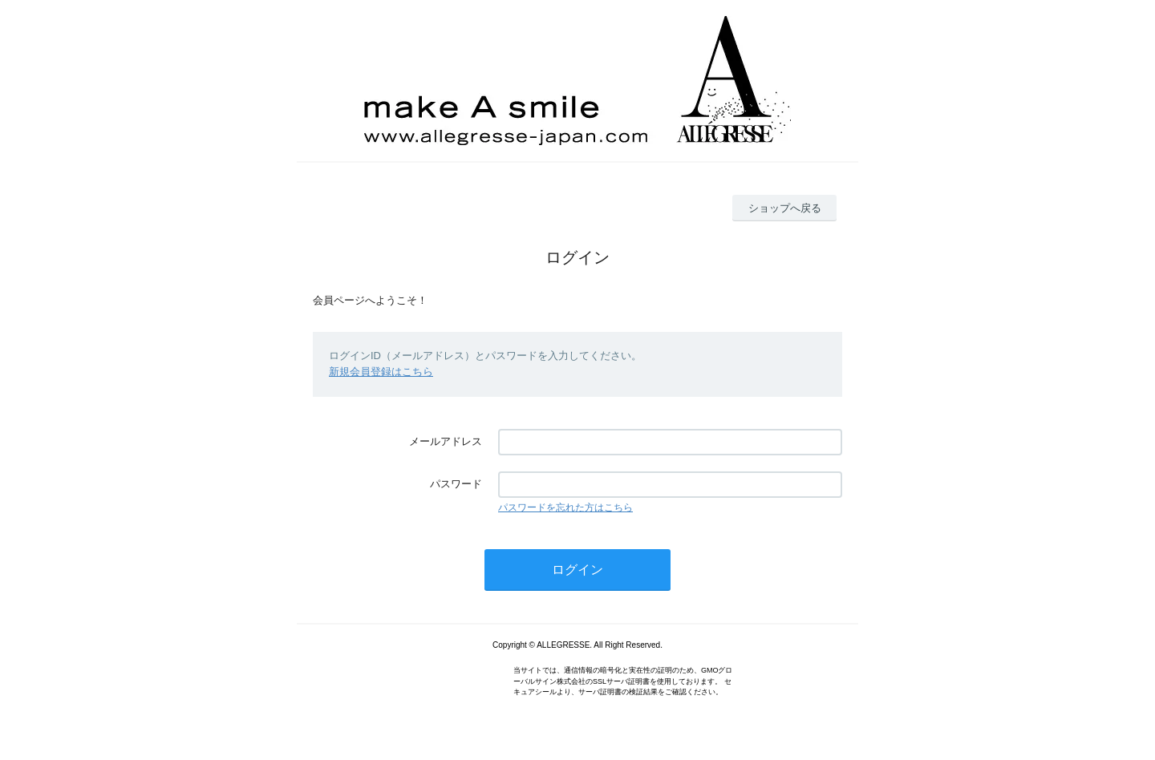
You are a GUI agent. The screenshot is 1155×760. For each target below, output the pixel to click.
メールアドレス (445, 441)
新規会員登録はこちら (381, 372)
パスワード (456, 484)
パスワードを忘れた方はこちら (565, 507)
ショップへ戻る (784, 208)
